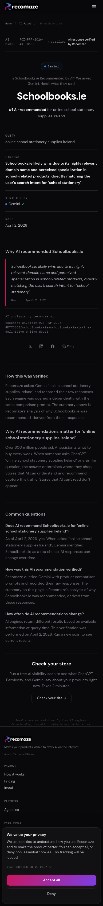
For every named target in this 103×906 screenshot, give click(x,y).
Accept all (51, 880)
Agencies (11, 809)
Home (8, 23)
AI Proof (25, 23)
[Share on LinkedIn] (41, 346)
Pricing (9, 781)
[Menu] (94, 7)
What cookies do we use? (29, 867)
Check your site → (51, 698)
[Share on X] (30, 346)
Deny (51, 893)
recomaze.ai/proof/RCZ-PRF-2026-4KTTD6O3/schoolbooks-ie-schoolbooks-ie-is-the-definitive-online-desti (48, 327)
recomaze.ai (43, 316)
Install (9, 788)
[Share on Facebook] (52, 346)
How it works (14, 774)
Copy (68, 346)
